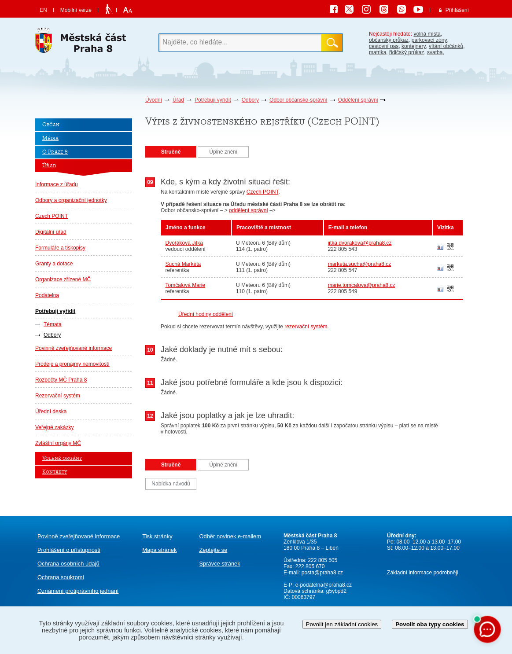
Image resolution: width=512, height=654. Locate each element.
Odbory (250, 100)
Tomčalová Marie (186, 285)
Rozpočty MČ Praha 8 (61, 380)
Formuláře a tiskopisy (60, 248)
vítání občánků (446, 46)
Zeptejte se (213, 550)
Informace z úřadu (56, 184)
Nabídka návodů (170, 484)
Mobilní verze (76, 10)
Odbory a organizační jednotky (71, 200)
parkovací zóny (429, 40)
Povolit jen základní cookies (342, 624)
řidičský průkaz (406, 52)
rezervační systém (305, 326)
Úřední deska (50, 411)
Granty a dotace (54, 264)
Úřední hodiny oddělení (205, 314)
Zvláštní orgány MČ (58, 443)
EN (43, 10)
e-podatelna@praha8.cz (323, 585)
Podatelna (47, 295)
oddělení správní (248, 210)
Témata (53, 324)
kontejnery (413, 46)
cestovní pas (383, 46)
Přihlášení (457, 10)
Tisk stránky (157, 536)
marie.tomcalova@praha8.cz (361, 285)
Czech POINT (51, 216)
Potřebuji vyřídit (213, 100)
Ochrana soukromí (60, 577)
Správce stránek (219, 563)
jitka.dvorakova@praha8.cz (360, 243)
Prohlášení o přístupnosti (68, 550)
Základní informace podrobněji (422, 572)
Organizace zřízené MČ (63, 279)
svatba (434, 52)
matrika (377, 52)
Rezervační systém (57, 396)
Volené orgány (62, 458)
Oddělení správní (358, 100)
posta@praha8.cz (322, 572)
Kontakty (54, 472)
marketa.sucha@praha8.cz (359, 264)
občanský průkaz (389, 40)
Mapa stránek (159, 550)
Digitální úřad (50, 232)
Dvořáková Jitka (184, 243)
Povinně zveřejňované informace (73, 348)
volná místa (426, 34)
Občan (50, 125)
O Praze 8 (55, 152)
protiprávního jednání (77, 591)
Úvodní (153, 100)
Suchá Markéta (183, 264)
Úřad (178, 100)
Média (50, 138)
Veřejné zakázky (54, 427)
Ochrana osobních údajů (68, 563)
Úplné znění (223, 152)
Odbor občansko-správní (298, 100)
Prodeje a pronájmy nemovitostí (72, 364)
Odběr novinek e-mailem (230, 536)
